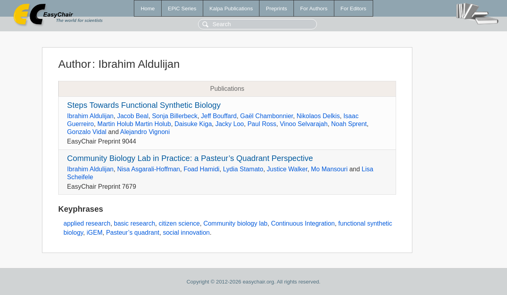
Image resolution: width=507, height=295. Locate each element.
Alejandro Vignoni (145, 131)
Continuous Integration (303, 223)
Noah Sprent (349, 124)
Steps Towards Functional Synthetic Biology (144, 105)
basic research (134, 223)
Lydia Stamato (243, 169)
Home (148, 8)
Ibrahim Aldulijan (90, 116)
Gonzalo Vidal (86, 131)
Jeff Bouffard (218, 116)
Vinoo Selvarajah (304, 124)
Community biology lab (235, 223)
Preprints (276, 8)
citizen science (179, 223)
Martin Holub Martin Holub (134, 124)
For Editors (353, 8)
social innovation (186, 232)
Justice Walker (287, 169)
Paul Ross (262, 124)
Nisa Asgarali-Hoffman (148, 169)
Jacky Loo (229, 124)
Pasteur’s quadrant (133, 232)
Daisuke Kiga (193, 124)
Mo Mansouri (329, 169)
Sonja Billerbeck (175, 116)
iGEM (95, 232)
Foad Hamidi (201, 169)
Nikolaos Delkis (318, 116)
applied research (86, 223)
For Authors (314, 8)
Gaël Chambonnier (266, 116)
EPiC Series (182, 8)
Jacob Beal (133, 116)
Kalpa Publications (231, 8)
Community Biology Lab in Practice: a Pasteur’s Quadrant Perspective (190, 158)
